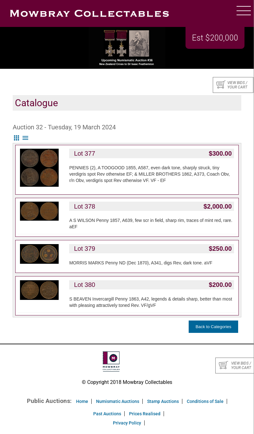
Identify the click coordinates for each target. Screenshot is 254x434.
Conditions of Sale (205, 401)
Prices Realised (144, 413)
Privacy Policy (127, 422)
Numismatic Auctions (117, 401)
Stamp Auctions (163, 401)
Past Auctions (107, 413)
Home (82, 401)
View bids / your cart (231, 85)
